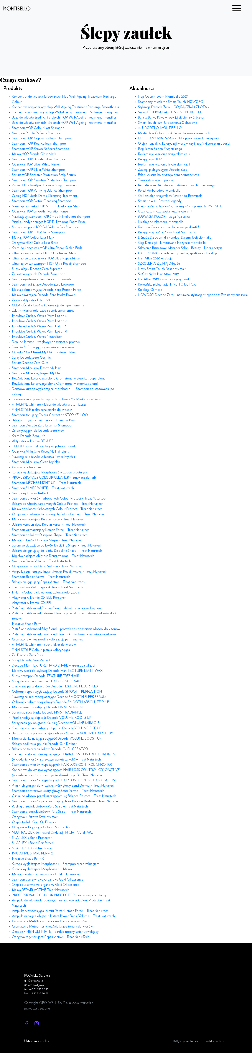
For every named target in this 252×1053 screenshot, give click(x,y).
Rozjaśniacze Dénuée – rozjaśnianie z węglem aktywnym (177, 185)
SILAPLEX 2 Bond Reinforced (33, 843)
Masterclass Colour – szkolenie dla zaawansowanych (174, 133)
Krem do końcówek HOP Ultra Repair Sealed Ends (47, 248)
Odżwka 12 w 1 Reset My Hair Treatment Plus (43, 352)
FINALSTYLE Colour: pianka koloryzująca (41, 650)
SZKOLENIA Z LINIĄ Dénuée (159, 263)
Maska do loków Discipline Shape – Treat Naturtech (47, 540)
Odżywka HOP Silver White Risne (35, 164)
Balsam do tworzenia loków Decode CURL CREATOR (50, 749)
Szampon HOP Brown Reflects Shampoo (40, 148)
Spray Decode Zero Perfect (31, 660)
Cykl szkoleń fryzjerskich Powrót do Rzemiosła (170, 195)
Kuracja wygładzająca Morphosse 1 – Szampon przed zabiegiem (55, 864)
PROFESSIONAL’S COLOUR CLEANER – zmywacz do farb (54, 477)
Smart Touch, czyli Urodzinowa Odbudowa (167, 122)
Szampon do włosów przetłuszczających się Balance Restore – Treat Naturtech (66, 801)
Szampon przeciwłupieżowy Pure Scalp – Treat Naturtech (51, 811)
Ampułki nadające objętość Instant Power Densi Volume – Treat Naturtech (63, 916)
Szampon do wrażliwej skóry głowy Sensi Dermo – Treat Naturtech (58, 790)
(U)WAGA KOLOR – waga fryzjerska (164, 216)
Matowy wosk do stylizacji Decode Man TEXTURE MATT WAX (57, 670)
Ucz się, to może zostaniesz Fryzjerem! (165, 211)
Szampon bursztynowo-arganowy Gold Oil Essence (47, 879)
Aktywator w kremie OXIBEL (32, 603)
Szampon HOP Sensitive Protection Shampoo (44, 180)
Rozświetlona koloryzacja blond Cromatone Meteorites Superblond (58, 378)
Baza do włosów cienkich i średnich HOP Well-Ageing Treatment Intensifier (64, 122)
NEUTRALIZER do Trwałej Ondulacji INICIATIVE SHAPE (52, 832)
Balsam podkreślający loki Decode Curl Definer (44, 743)
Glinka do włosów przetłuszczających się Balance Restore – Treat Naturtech (64, 796)
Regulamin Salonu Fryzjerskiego (160, 148)
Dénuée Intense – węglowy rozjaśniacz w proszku (46, 342)
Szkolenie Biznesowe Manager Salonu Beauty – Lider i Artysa (180, 248)
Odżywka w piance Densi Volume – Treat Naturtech (48, 566)
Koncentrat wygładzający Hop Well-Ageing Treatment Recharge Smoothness (65, 107)
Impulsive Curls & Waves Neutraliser (37, 336)
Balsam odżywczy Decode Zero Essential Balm (44, 420)
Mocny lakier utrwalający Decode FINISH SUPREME (48, 707)
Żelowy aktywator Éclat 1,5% (31, 300)
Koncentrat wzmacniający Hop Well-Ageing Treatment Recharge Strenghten (65, 112)
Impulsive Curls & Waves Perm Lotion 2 (39, 321)
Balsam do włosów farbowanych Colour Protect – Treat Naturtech (57, 503)
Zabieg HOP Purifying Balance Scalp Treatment (45, 185)
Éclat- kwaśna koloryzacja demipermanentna (168, 175)
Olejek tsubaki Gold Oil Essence (34, 822)
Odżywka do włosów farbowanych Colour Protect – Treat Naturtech (59, 514)
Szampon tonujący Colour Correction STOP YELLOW (50, 415)
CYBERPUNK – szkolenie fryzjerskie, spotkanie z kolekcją (177, 253)
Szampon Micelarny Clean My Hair (36, 462)
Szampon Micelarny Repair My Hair (36, 373)
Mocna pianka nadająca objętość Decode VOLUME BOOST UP (57, 738)
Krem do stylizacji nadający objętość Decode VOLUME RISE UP (56, 728)
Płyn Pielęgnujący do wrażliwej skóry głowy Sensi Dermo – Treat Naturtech (63, 785)
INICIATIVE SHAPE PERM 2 (32, 853)
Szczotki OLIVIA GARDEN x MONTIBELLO (169, 112)
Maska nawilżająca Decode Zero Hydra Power (43, 295)
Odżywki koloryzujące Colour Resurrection (41, 827)
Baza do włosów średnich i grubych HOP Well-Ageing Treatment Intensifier (64, 117)
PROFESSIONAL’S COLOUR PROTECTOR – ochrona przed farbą (59, 895)
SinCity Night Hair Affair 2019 (158, 274)
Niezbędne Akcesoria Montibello (161, 222)
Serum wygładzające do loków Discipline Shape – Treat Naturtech (57, 545)
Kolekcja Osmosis (150, 289)
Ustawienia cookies (37, 1041)
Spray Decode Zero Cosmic (31, 357)
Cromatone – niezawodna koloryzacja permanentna (48, 639)
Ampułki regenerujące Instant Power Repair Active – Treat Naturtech (59, 571)
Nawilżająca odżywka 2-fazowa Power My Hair (43, 456)
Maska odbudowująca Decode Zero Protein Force (46, 289)
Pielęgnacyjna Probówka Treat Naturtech (166, 232)
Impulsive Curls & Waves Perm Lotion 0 (39, 331)
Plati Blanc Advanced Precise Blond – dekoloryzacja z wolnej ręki (56, 608)
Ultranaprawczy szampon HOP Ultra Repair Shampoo (49, 263)
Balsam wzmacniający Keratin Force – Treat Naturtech (49, 524)
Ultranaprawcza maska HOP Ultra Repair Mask (44, 253)
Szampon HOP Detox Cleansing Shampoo (41, 201)
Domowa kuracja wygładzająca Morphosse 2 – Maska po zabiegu (56, 399)
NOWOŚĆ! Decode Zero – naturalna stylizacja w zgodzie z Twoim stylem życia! (193, 295)
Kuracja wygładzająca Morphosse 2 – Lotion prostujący (49, 472)
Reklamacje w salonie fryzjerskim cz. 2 (164, 154)
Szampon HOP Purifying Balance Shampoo (42, 190)
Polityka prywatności (185, 1041)
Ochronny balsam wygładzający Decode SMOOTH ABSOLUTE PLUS (61, 702)
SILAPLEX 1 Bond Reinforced (32, 848)
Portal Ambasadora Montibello (159, 190)
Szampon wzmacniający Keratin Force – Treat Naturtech (50, 530)
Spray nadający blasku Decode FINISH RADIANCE (47, 712)
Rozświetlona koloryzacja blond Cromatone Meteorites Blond (55, 383)
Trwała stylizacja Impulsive (156, 180)
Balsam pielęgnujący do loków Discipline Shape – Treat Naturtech (57, 550)
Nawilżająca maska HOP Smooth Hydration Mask (46, 206)
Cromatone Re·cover (27, 467)
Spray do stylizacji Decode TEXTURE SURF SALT (47, 681)
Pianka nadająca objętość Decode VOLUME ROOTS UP (51, 717)
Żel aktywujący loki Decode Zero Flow (38, 430)
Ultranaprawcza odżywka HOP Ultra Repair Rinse (46, 258)
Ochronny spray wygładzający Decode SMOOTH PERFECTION (57, 691)
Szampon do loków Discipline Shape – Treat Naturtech (49, 535)
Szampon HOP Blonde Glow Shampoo (39, 159)
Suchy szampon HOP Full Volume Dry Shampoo (45, 227)
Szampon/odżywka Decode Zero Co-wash (41, 279)
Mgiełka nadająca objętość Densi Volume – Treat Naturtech (53, 556)
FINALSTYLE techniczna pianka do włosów (42, 409)
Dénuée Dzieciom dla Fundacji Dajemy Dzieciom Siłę (174, 237)
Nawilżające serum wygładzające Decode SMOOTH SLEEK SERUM (59, 697)
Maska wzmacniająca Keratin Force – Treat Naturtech (48, 519)
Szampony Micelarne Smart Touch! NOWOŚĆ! (170, 102)
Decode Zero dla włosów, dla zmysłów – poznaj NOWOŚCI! (179, 206)
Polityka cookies (214, 1041)
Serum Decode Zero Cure (30, 362)
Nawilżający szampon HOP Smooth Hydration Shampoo (51, 216)
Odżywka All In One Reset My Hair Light (40, 451)
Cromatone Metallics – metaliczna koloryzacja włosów (49, 921)
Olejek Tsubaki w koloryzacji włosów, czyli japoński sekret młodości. (184, 143)
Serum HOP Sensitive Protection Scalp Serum (44, 175)
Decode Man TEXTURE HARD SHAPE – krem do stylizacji (53, 665)
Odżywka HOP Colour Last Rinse (35, 242)
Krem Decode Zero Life (28, 436)
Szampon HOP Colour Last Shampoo (38, 128)
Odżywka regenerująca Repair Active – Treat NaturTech (50, 937)
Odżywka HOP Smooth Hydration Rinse (40, 211)
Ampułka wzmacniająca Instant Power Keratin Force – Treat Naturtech (60, 911)
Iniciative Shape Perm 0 (28, 858)
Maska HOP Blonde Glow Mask (34, 154)
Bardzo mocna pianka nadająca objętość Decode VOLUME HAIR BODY (62, 733)
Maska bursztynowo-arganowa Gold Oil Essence (45, 874)
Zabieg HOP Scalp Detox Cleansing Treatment (44, 195)
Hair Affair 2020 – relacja (155, 258)
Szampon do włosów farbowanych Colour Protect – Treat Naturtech (59, 498)
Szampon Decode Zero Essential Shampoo (42, 425)
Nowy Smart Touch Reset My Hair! (162, 269)
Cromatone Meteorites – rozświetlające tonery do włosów (52, 926)
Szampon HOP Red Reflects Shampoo (39, 143)
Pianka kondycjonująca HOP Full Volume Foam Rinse (49, 222)
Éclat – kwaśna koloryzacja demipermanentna (43, 310)
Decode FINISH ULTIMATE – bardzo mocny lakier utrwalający (55, 931)
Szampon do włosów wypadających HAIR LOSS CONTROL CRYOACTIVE (64, 780)
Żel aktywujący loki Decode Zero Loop (38, 274)
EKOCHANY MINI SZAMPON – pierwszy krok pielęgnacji (178, 138)
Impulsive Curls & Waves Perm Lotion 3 (39, 316)
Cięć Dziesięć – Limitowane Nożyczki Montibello (172, 242)
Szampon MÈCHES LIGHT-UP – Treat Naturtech (46, 483)
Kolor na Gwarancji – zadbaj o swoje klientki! (168, 227)
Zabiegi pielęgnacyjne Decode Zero (162, 169)
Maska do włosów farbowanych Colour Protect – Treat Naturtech (57, 509)
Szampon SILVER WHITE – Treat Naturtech (43, 488)
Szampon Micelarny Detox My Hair (36, 368)
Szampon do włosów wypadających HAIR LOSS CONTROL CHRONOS (62, 764)
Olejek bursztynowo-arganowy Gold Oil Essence (45, 884)
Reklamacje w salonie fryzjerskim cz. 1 (164, 164)
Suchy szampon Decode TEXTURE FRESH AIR (45, 676)
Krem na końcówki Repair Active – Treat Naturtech (47, 587)
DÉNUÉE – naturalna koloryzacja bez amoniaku (44, 446)
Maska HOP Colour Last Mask (33, 237)
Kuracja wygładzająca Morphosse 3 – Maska (42, 869)
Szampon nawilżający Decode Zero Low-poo (43, 284)
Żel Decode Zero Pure (27, 655)
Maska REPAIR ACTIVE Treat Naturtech (40, 890)
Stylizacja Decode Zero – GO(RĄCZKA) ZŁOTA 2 (173, 107)
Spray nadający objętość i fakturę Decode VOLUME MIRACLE (56, 723)
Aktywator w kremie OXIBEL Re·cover (39, 597)
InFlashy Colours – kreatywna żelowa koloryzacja (45, 592)
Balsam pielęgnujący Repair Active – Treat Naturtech (48, 582)
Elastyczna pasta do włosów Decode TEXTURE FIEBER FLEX (55, 686)
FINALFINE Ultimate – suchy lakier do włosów (44, 644)
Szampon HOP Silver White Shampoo (38, 169)
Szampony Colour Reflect (30, 493)
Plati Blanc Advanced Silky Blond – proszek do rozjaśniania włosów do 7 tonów (66, 629)
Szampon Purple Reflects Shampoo (36, 133)
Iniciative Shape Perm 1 (28, 623)
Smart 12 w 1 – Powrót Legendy (159, 201)
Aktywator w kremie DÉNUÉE (33, 441)
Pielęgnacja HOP (150, 159)
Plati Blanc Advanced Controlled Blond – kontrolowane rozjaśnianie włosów (64, 634)
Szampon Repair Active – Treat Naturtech (41, 576)
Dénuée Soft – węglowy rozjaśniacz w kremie (43, 347)
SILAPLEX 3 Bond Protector (32, 837)
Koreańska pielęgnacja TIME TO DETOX (167, 284)
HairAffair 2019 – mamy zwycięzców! (163, 279)
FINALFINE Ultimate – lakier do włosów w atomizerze (49, 404)
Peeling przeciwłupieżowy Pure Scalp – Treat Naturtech (50, 806)
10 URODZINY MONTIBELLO (160, 128)
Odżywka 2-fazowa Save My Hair (35, 817)
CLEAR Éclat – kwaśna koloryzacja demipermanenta (48, 305)
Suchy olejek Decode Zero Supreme (37, 269)
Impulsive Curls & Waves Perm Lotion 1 (39, 326)
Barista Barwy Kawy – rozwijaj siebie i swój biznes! (171, 117)
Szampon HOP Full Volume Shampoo (38, 232)
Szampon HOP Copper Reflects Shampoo (41, 138)
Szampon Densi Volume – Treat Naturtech (41, 561)
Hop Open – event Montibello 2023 (163, 96)
